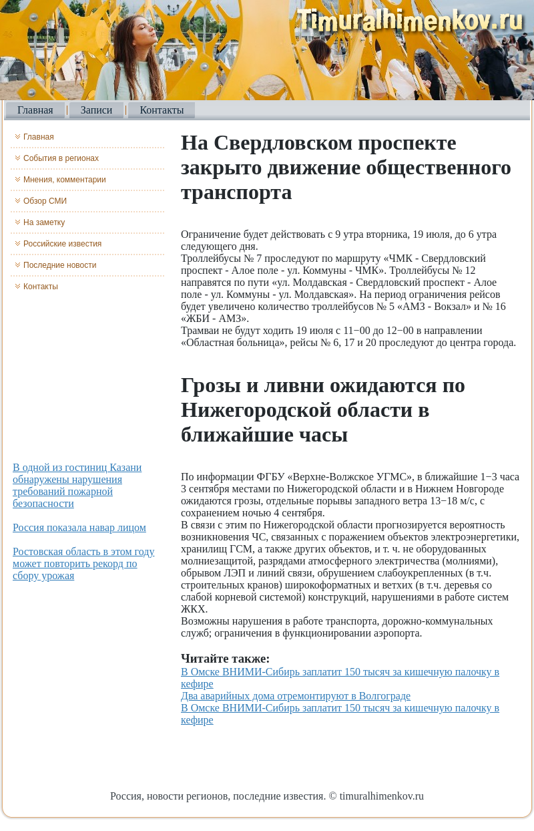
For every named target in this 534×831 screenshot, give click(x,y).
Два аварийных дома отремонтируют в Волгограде (296, 695)
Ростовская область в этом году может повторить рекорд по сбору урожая (83, 563)
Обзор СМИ (45, 201)
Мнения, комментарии (64, 179)
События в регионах (61, 158)
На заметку (44, 222)
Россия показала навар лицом (79, 527)
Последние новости (59, 265)
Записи (97, 110)
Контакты (162, 110)
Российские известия (62, 243)
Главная (35, 110)
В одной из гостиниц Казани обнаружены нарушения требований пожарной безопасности (77, 485)
